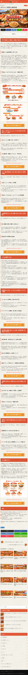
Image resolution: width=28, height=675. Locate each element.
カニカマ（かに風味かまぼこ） (6, 663)
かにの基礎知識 (4, 637)
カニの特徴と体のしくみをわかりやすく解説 (12, 624)
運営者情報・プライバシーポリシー (9, 671)
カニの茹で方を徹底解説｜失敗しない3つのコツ (13, 617)
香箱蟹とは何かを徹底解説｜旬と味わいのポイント (13, 628)
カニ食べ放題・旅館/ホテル (6, 666)
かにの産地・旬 (4, 643)
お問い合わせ (2, 671)
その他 (2, 660)
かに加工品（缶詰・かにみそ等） (7, 654)
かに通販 (3, 527)
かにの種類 (3, 646)
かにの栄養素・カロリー (5, 640)
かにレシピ (3, 651)
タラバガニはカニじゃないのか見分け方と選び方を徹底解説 (15, 620)
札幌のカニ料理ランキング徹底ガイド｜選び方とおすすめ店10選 (15, 614)
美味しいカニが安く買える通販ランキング (14, 125)
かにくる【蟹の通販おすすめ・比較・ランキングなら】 (12, 673)
